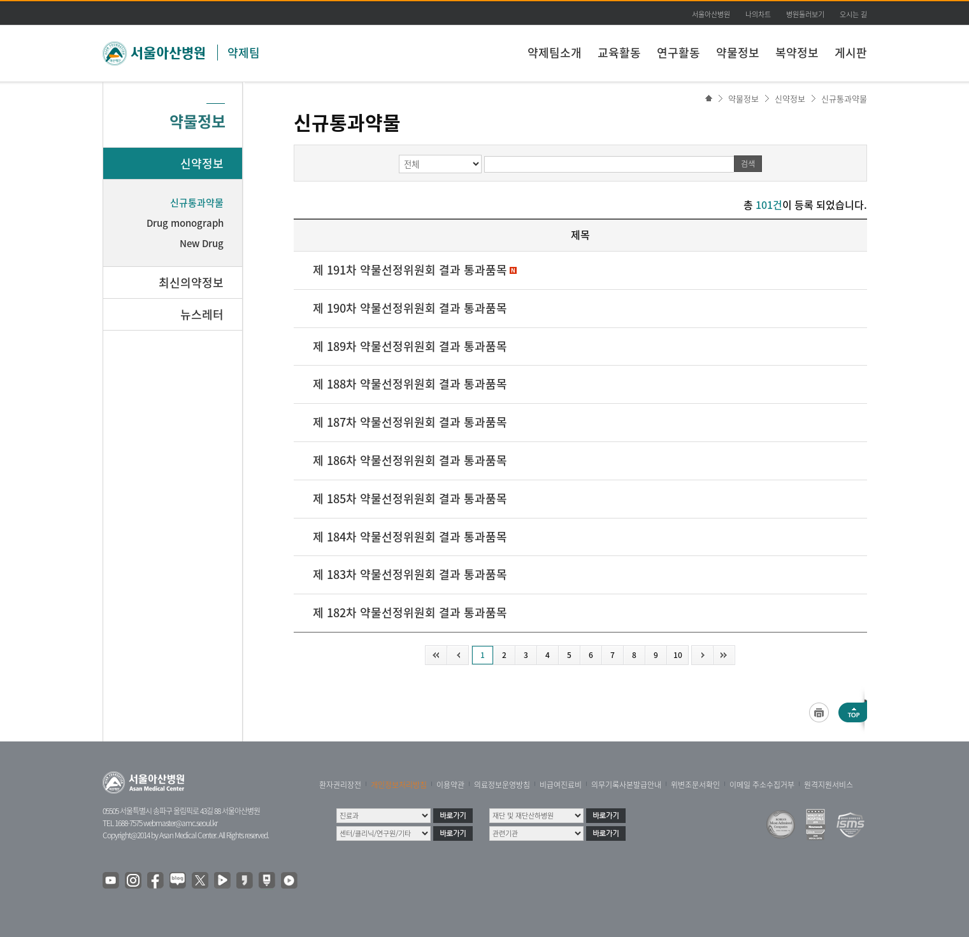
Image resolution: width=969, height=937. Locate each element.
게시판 (851, 52)
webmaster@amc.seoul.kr (180, 823)
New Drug (202, 243)
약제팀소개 (555, 52)
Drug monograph (185, 223)
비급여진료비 (561, 784)
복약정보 (797, 52)
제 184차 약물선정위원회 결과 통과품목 (410, 536)
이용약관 (450, 784)
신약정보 (790, 98)
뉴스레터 (202, 314)
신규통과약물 (844, 98)
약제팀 (243, 52)
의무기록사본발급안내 (626, 784)
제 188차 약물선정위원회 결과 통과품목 (410, 383)
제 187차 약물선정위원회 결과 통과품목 (410, 422)
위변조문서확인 (695, 784)
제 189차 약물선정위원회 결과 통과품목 (410, 346)
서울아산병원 (711, 14)
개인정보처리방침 (399, 784)
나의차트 (758, 14)
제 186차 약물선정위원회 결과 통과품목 (410, 460)
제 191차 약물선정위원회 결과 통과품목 (410, 269)
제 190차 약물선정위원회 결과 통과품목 (410, 308)
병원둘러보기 (805, 14)
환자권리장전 (340, 784)
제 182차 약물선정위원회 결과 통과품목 (410, 612)
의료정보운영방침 (502, 784)
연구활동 (678, 52)
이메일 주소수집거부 (761, 784)
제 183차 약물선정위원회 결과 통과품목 (410, 574)
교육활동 (619, 52)
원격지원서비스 (828, 784)
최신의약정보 (191, 282)
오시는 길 (853, 14)
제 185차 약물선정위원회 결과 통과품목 (410, 498)
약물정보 (737, 52)
